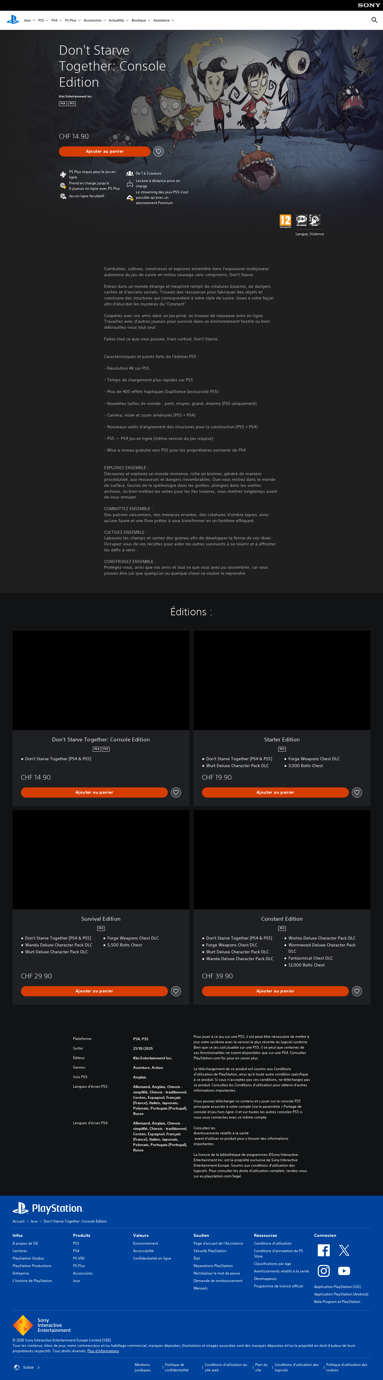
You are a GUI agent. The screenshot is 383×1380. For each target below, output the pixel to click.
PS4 (54, 20)
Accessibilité (143, 1250)
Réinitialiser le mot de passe (217, 1273)
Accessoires (92, 20)
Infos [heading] (18, 1235)
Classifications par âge (272, 1263)
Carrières (20, 1250)
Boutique (139, 20)
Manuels (201, 1288)
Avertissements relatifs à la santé (221, 1133)
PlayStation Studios (28, 1258)
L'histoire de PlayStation (32, 1280)
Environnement (145, 1243)
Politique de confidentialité (177, 1367)
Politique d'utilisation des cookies (346, 1367)
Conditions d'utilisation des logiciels (297, 1367)
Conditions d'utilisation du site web (226, 1367)
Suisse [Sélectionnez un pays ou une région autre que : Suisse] (27, 1367)
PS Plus (70, 20)
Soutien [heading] (201, 1235)
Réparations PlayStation (213, 1265)
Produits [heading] (81, 1235)
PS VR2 (78, 1258)
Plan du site (261, 1367)
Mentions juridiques (143, 1367)
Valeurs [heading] (141, 1235)
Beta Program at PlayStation (337, 1301)
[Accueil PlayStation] (12, 20)
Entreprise (21, 1273)
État (197, 1258)
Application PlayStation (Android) (341, 1294)
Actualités (116, 20)
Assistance (161, 20)
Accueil (19, 1221)
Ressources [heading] (265, 1235)
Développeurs (265, 1278)
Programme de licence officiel (278, 1286)
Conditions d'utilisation (272, 1243)
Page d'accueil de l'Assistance (218, 1243)
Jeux (27, 20)
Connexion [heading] (325, 1235)
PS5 (41, 20)
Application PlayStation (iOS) (337, 1286)
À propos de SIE (25, 1243)
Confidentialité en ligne (152, 1258)
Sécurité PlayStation (210, 1250)
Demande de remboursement (218, 1280)
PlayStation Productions (32, 1265)
